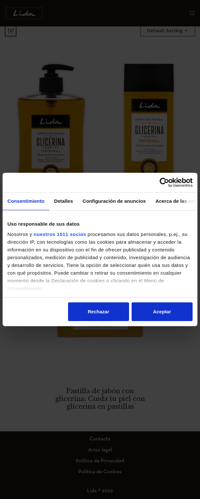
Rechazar (98, 311)
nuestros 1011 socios (60, 234)
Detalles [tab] (63, 201)
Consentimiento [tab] (26, 201)
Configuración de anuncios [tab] (114, 201)
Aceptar (162, 311)
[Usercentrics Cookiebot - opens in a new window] (164, 182)
